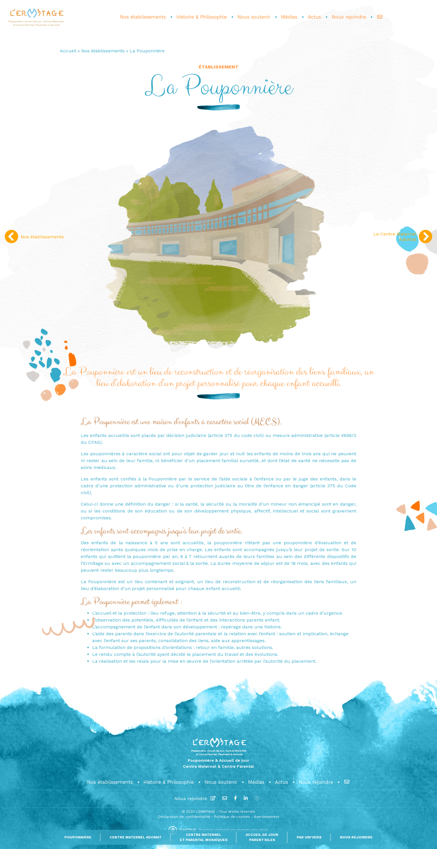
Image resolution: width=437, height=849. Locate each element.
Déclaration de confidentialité (184, 817)
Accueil (68, 51)
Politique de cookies (232, 817)
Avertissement (266, 817)
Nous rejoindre (190, 798)
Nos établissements (103, 51)
